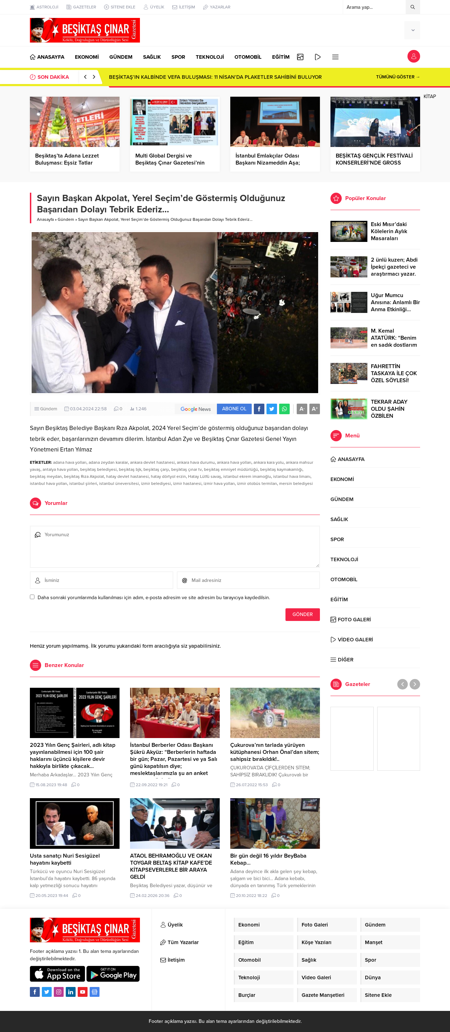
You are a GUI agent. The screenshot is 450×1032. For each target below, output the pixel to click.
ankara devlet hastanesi (152, 462)
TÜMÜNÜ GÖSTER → (398, 77)
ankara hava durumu (196, 462)
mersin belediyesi (296, 483)
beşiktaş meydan (46, 476)
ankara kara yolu (268, 462)
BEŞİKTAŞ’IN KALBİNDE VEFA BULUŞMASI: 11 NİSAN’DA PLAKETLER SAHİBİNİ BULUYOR (215, 77)
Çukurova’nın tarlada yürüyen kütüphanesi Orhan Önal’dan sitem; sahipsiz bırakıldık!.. (274, 752)
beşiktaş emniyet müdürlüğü (231, 469)
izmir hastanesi (187, 483)
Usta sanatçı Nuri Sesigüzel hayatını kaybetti (65, 859)
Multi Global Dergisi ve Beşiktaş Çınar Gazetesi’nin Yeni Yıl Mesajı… (170, 162)
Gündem (66, 219)
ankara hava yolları (234, 462)
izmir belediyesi (156, 483)
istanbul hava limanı (291, 476)
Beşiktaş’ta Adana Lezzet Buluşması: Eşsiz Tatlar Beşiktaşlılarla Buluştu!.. (67, 162)
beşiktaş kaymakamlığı (281, 469)
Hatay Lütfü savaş (204, 476)
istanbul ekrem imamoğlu (247, 476)
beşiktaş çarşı (156, 469)
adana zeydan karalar (108, 462)
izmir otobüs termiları (257, 483)
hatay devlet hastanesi (127, 476)
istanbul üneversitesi (119, 483)
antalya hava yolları (60, 469)
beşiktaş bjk (130, 469)
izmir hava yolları (219, 483)
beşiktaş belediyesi (98, 469)
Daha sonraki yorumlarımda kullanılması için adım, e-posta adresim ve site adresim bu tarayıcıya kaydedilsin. (154, 598)
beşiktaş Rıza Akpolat (84, 476)
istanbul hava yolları (48, 483)
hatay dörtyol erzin (168, 476)
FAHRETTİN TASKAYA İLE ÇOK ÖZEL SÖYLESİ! (394, 373)
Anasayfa (45, 219)
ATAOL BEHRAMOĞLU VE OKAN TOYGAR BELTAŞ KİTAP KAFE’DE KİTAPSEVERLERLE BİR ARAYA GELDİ (171, 866)
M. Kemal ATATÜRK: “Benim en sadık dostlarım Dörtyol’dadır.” (394, 341)
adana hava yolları (69, 462)
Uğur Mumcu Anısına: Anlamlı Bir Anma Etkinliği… (395, 302)
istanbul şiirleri (83, 483)
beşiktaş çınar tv (186, 469)
